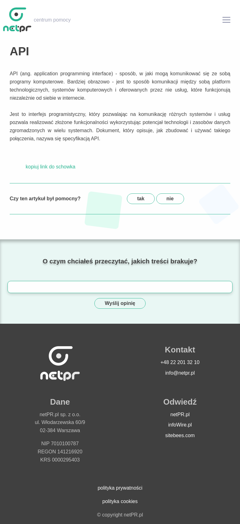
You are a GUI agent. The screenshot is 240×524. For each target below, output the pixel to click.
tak (140, 198)
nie (170, 198)
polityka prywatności (120, 488)
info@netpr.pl (180, 373)
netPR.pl (179, 414)
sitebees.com (180, 435)
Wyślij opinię (120, 303)
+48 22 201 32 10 (179, 362)
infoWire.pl (180, 424)
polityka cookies (120, 501)
